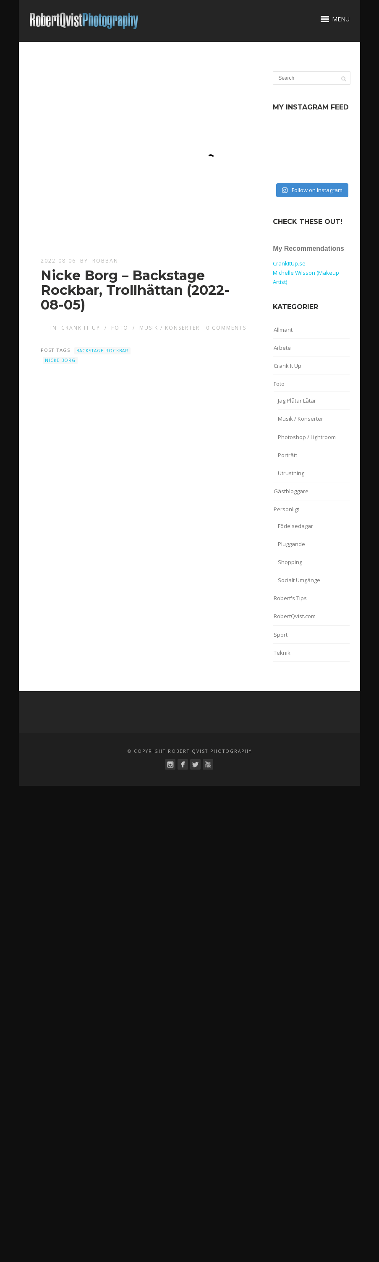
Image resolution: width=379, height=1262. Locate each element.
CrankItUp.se (289, 263)
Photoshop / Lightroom (307, 437)
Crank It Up (80, 327)
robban (105, 260)
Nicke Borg (60, 360)
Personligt (286, 509)
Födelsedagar (295, 526)
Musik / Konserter (169, 327)
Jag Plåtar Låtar (297, 400)
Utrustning (291, 473)
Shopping (290, 562)
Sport (281, 634)
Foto (119, 327)
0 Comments (226, 327)
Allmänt (283, 329)
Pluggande (291, 544)
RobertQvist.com (295, 616)
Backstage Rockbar (102, 351)
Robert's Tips (290, 598)
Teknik (282, 652)
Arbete (282, 347)
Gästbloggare (291, 491)
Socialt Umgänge (299, 580)
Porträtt (287, 455)
